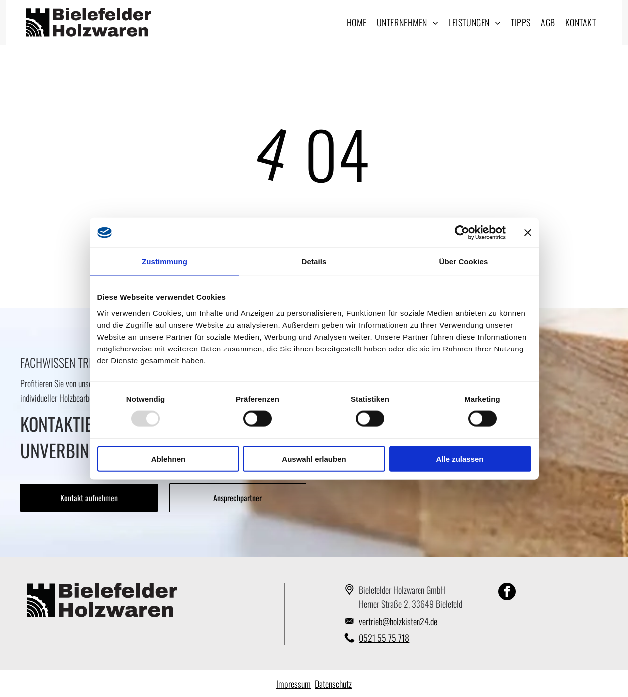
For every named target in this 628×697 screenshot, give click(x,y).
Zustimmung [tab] (164, 261)
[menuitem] (357, 22)
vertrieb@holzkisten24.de (398, 621)
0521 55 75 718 (384, 637)
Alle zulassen (459, 459)
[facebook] (507, 593)
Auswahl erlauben (314, 459)
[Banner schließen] (527, 232)
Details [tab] (314, 261)
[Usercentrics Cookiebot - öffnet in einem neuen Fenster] (462, 232)
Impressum (293, 683)
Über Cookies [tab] (463, 261)
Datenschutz (333, 683)
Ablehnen (168, 459)
